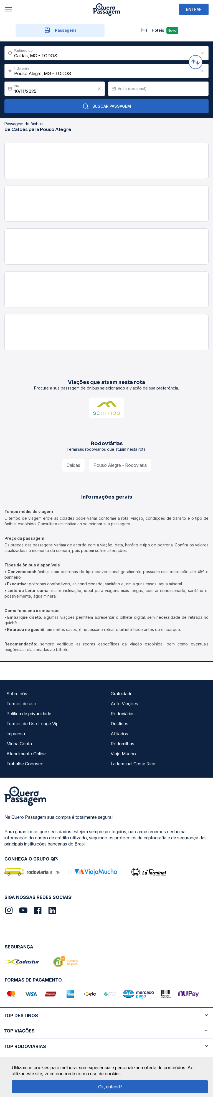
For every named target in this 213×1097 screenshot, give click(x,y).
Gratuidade (122, 693)
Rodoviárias (123, 713)
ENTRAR (194, 9)
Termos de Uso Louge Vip (32, 723)
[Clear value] (99, 89)
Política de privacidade (28, 713)
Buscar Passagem (106, 106)
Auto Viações (124, 703)
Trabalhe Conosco (25, 763)
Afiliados (119, 733)
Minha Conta (19, 743)
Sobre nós (16, 693)
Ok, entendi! (110, 1086)
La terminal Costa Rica (133, 763)
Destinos (119, 723)
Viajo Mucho (123, 753)
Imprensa (15, 733)
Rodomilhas (122, 743)
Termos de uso (21, 703)
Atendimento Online (26, 753)
